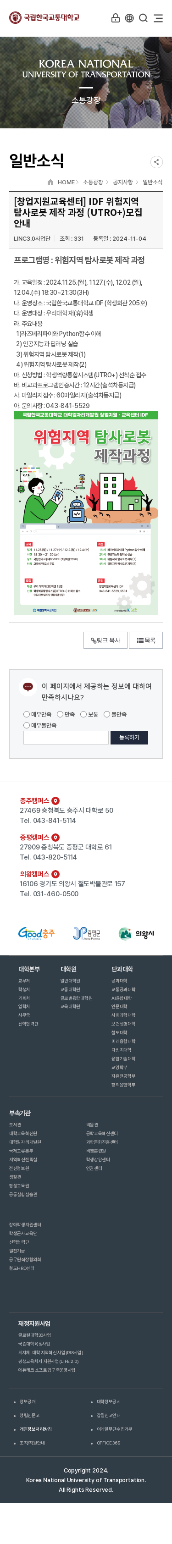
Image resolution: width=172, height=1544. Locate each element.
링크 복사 (105, 640)
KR (129, 17)
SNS (156, 162)
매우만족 (37, 714)
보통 (89, 714)
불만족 (115, 714)
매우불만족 (39, 725)
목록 (145, 640)
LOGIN (115, 17)
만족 (66, 714)
